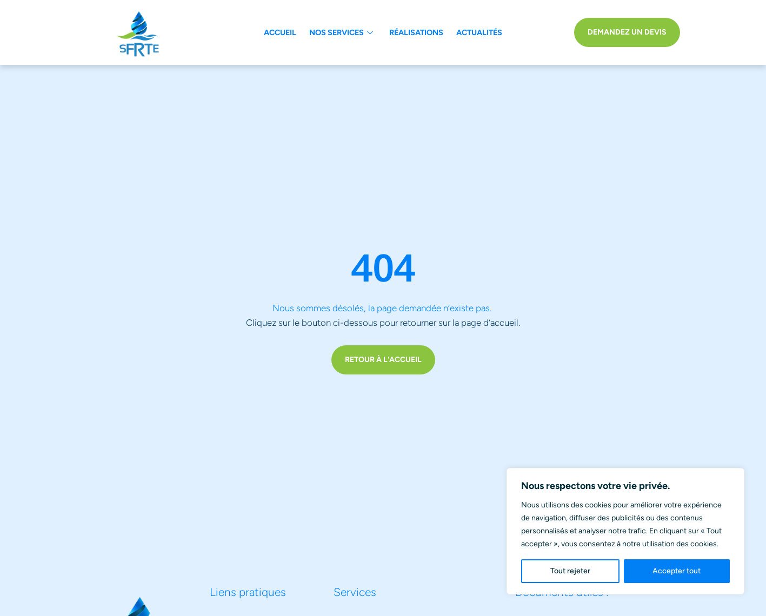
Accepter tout (676, 570)
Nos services (341, 32)
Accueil (280, 32)
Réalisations (416, 32)
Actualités (479, 32)
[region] (625, 531)
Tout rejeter (570, 570)
